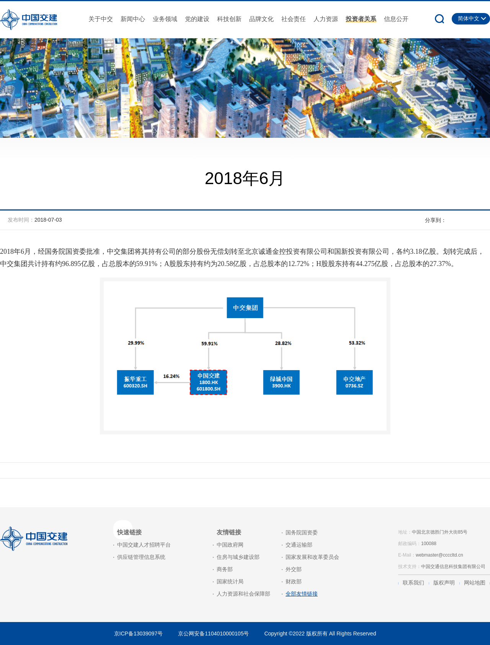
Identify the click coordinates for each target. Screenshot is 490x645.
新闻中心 (133, 19)
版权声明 (444, 583)
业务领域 (165, 19)
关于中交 (100, 19)
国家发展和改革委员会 (312, 557)
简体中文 (468, 18)
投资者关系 (361, 19)
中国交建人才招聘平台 (144, 545)
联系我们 (413, 583)
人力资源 (326, 19)
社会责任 (293, 19)
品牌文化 (261, 19)
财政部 (294, 581)
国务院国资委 (302, 532)
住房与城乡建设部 (238, 557)
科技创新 (229, 19)
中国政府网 (230, 545)
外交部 (294, 569)
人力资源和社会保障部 (243, 594)
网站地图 (474, 583)
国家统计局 (230, 581)
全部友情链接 (302, 594)
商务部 (225, 569)
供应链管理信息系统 (141, 557)
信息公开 (396, 19)
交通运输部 (299, 545)
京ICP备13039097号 (138, 633)
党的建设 (197, 19)
